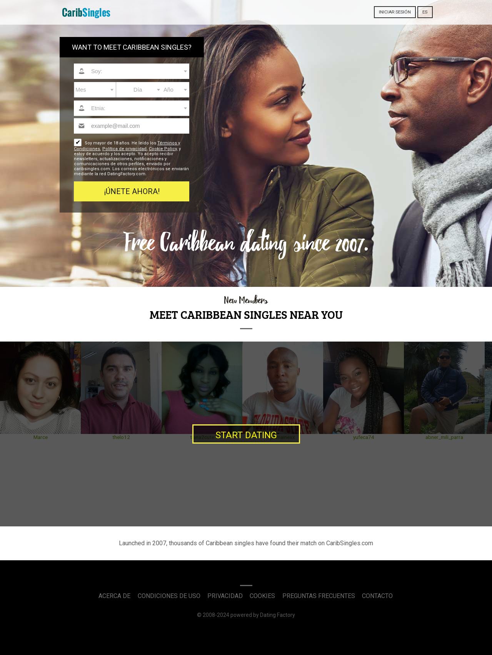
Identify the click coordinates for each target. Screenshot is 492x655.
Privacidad (225, 596)
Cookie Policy (163, 148)
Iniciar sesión (395, 12)
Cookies (262, 596)
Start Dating (246, 435)
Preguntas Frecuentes (318, 596)
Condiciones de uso (169, 596)
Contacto (377, 596)
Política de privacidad (124, 148)
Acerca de (114, 596)
